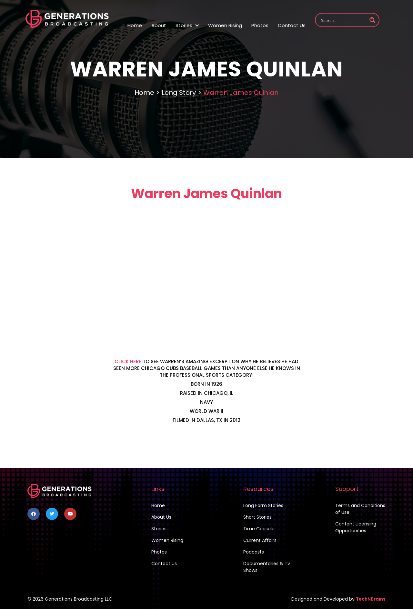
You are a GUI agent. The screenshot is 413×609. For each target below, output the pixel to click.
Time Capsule (259, 528)
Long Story (179, 92)
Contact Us (292, 25)
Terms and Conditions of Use (360, 508)
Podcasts (253, 552)
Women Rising (225, 25)
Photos (259, 25)
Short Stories (257, 517)
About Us (161, 517)
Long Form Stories (263, 505)
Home (134, 25)
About (158, 25)
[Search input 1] (343, 20)
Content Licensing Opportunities (355, 527)
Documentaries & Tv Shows (266, 567)
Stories (187, 25)
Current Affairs (260, 540)
